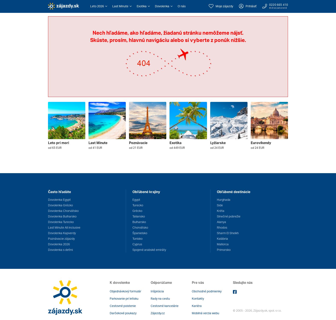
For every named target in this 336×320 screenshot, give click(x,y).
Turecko (137, 205)
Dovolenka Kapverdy (62, 233)
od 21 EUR (135, 147)
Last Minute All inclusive (64, 227)
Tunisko (137, 238)
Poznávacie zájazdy (61, 238)
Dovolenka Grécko (60, 205)
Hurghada (223, 199)
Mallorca (223, 244)
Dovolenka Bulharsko (62, 216)
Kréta (220, 211)
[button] (99, 6)
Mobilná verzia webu (205, 313)
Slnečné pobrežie (228, 216)
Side (220, 205)
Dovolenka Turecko (61, 222)
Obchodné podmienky (207, 291)
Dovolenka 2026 (59, 244)
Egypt (136, 199)
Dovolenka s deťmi (60, 250)
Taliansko (138, 216)
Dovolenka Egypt (59, 199)
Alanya (221, 222)
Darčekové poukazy (123, 313)
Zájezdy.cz (158, 313)
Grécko (137, 211)
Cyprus (137, 244)
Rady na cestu (160, 298)
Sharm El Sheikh (228, 233)
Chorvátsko (140, 227)
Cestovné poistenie (123, 306)
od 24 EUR (217, 147)
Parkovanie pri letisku (124, 298)
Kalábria (222, 238)
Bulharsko (139, 222)
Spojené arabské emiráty (149, 250)
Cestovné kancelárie (164, 306)
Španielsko (139, 233)
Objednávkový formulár (125, 291)
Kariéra (197, 306)
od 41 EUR (95, 147)
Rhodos (222, 227)
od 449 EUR (177, 147)
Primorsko (224, 250)
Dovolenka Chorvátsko (63, 211)
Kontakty (198, 298)
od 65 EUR (55, 147)
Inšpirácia (157, 291)
